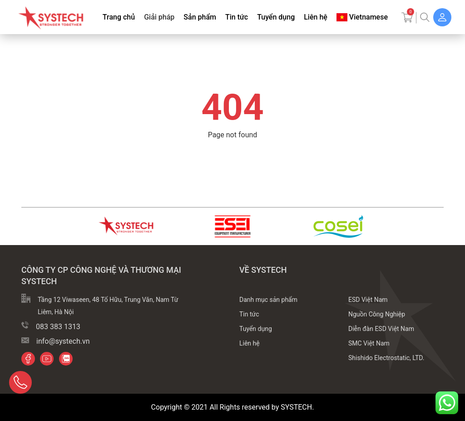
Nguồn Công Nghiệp (376, 314)
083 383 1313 (58, 326)
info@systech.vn (63, 341)
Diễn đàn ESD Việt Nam (381, 328)
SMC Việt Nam (369, 343)
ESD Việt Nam (368, 299)
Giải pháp (159, 17)
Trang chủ (119, 17)
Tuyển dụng (276, 17)
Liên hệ (315, 17)
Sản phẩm (199, 17)
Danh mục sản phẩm (268, 299)
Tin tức (236, 17)
